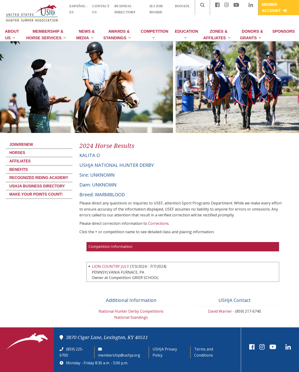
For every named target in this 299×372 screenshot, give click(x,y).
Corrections (158, 223)
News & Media (85, 34)
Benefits (18, 170)
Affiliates (20, 161)
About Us (12, 34)
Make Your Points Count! (36, 194)
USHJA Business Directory (37, 186)
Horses (17, 153)
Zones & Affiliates (216, 34)
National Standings (131, 317)
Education (186, 34)
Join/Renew (21, 145)
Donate (182, 6)
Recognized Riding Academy (38, 178)
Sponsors (283, 31)
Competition (154, 34)
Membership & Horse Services (46, 34)
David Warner (220, 311)
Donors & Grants (251, 34)
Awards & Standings (117, 34)
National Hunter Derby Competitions (131, 311)
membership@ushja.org (119, 355)
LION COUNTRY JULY (110, 266)
